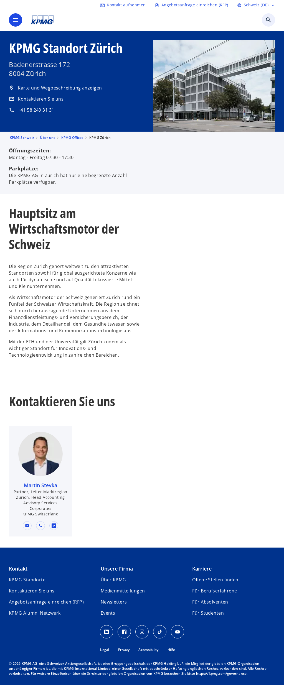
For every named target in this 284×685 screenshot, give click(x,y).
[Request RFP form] (191, 5)
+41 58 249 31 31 (31, 110)
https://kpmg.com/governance (221, 673)
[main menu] (15, 20)
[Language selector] (256, 5)
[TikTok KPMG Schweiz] (159, 631)
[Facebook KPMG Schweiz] (124, 631)
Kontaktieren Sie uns (36, 99)
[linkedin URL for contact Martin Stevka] (53, 525)
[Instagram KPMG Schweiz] (142, 631)
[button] (27, 525)
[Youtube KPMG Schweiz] (177, 631)
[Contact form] (123, 5)
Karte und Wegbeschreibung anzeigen (55, 88)
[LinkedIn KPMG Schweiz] (106, 631)
